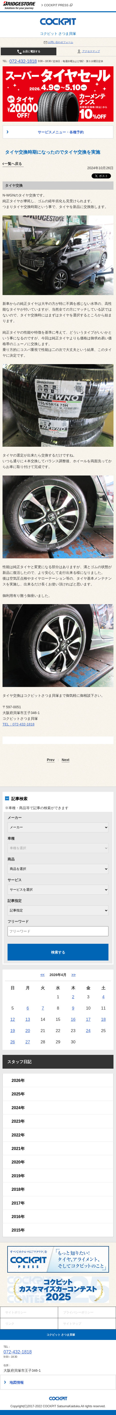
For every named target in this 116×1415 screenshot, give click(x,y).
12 (12, 1019)
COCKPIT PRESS (58, 5)
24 (88, 1030)
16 (73, 1019)
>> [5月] (73, 975)
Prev (50, 760)
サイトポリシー (15, 1312)
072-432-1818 (23, 61)
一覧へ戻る (13, 164)
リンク (9, 1323)
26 (12, 1042)
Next (65, 760)
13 (27, 1019)
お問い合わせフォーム (58, 42)
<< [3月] (43, 975)
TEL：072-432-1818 (18, 724)
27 (27, 1042)
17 (88, 1019)
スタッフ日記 (19, 1062)
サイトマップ (72, 1323)
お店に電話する (28, 51)
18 (103, 1019)
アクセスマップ (88, 51)
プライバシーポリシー (78, 1312)
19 (12, 1030)
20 (27, 1030)
